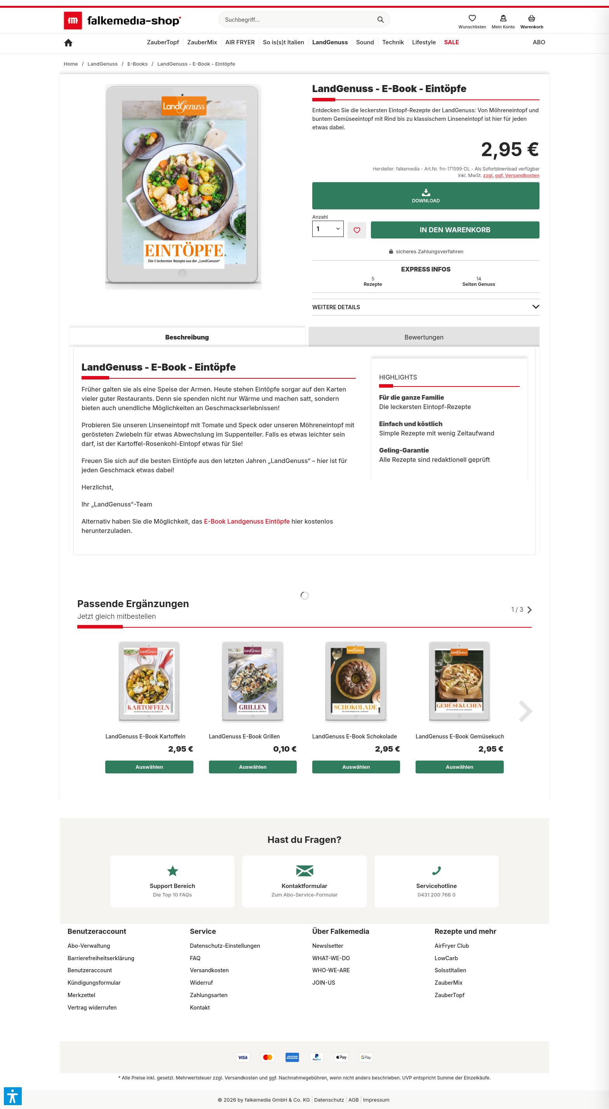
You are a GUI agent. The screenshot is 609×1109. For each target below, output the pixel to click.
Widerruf (201, 982)
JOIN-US (323, 982)
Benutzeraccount (90, 970)
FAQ (195, 958)
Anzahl (320, 217)
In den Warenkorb (455, 230)
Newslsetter (327, 945)
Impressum (376, 1100)
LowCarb (446, 958)
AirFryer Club (452, 945)
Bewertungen (424, 337)
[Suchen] (380, 19)
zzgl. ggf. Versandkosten (511, 175)
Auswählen (149, 767)
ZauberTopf (450, 995)
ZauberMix (449, 982)
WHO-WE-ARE (331, 970)
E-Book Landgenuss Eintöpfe (246, 521)
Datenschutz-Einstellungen (225, 945)
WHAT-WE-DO (331, 958)
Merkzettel (81, 995)
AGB (353, 1100)
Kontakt (200, 1007)
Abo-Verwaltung (89, 945)
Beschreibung (187, 337)
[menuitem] (304, 19)
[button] (13, 1096)
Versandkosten (209, 970)
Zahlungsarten (209, 995)
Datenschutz (329, 1100)
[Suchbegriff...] (304, 19)
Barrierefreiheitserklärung (101, 958)
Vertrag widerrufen (92, 1007)
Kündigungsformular (94, 982)
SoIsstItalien (450, 970)
